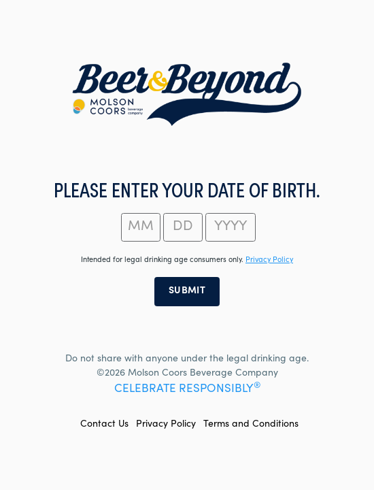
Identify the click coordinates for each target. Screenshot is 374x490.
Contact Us (104, 424)
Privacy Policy (166, 424)
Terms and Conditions (251, 424)
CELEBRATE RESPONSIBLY (187, 389)
